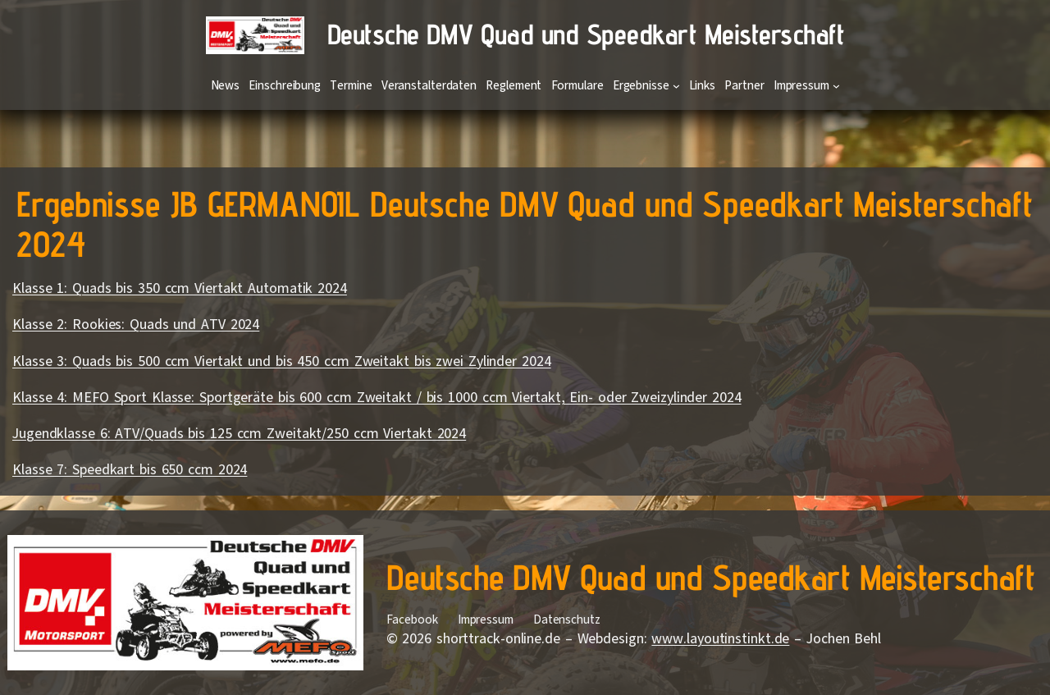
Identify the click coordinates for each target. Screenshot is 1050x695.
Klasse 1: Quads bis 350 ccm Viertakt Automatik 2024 (179, 288)
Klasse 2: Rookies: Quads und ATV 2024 (135, 324)
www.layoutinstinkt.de (720, 638)
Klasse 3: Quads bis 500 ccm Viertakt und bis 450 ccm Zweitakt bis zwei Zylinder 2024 (281, 361)
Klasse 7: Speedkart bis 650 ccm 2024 (129, 469)
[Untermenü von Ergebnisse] (676, 85)
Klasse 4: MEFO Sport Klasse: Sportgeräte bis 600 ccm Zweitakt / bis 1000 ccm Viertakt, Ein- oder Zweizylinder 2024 (377, 397)
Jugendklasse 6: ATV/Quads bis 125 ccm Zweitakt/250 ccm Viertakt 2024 (239, 433)
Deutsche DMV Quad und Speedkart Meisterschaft (586, 34)
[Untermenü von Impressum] (836, 85)
